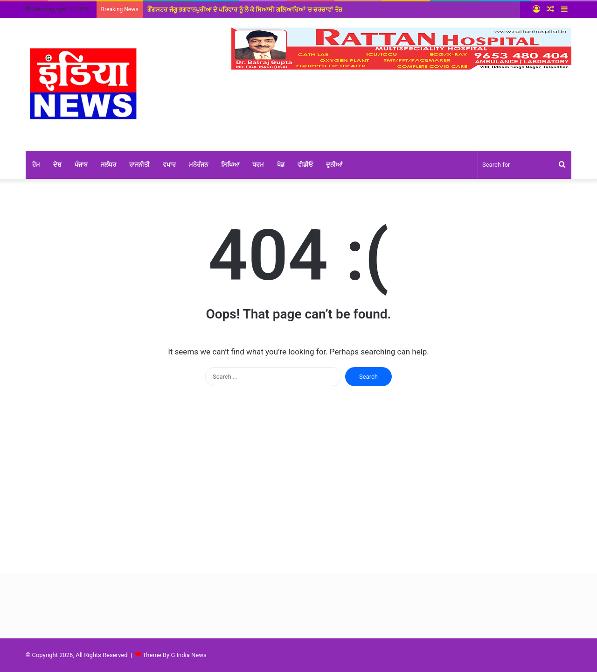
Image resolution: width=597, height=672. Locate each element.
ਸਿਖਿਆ (230, 164)
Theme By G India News (175, 654)
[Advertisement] (298, 484)
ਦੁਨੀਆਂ (334, 164)
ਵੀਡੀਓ (305, 164)
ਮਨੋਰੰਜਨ (198, 164)
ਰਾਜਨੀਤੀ (139, 164)
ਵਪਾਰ (169, 164)
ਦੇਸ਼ (57, 164)
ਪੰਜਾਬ (81, 164)
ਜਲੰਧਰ (108, 164)
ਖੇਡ (281, 164)
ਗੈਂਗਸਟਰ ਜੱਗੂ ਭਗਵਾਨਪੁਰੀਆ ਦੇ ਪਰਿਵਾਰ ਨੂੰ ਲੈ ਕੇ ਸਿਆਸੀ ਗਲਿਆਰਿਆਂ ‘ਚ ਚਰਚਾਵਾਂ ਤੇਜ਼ (244, 9)
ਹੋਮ (36, 164)
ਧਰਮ (258, 164)
